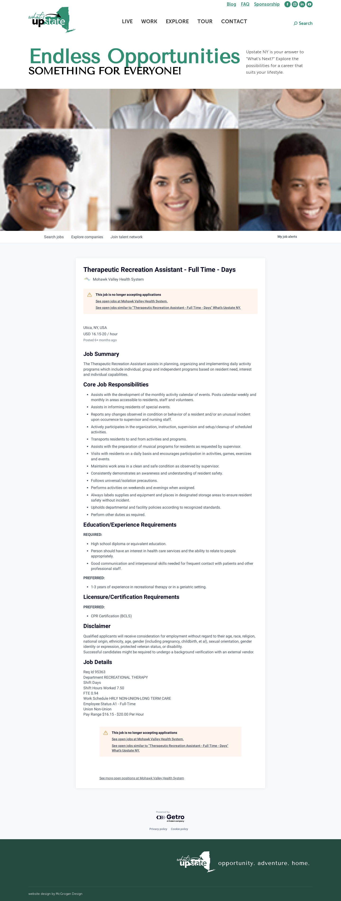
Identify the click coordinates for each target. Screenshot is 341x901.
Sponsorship (267, 4)
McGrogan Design (69, 894)
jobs (54, 237)
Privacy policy (158, 829)
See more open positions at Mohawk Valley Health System (141, 778)
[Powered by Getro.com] (170, 817)
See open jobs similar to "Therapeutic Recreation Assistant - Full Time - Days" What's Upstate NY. (168, 307)
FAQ (245, 4)
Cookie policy (179, 829)
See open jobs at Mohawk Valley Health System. (132, 301)
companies (87, 237)
